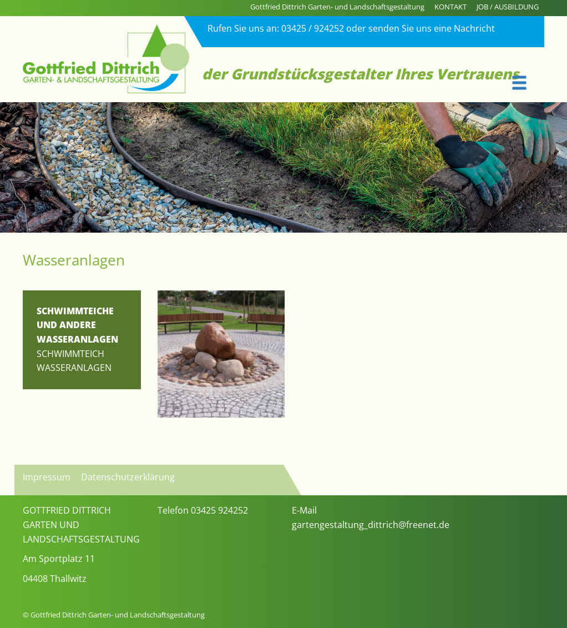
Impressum (46, 477)
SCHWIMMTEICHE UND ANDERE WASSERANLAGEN (77, 325)
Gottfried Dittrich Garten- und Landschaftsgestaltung (337, 7)
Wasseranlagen (74, 367)
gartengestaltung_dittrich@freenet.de (370, 525)
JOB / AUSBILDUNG (508, 7)
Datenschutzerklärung (128, 477)
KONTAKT (450, 7)
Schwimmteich (70, 354)
